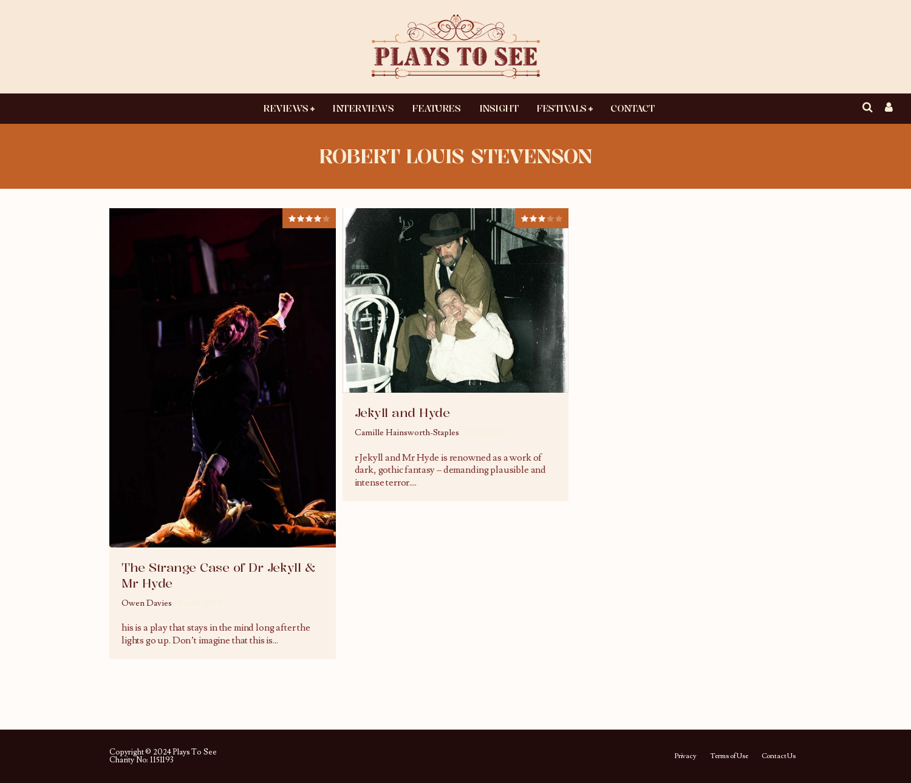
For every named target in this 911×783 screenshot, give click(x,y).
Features (436, 108)
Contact (632, 108)
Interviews (363, 108)
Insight (499, 108)
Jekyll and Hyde (402, 412)
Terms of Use (729, 756)
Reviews (286, 108)
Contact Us (779, 756)
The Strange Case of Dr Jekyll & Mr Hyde (218, 575)
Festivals (561, 108)
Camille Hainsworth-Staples (407, 432)
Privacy (685, 756)
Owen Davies (146, 603)
